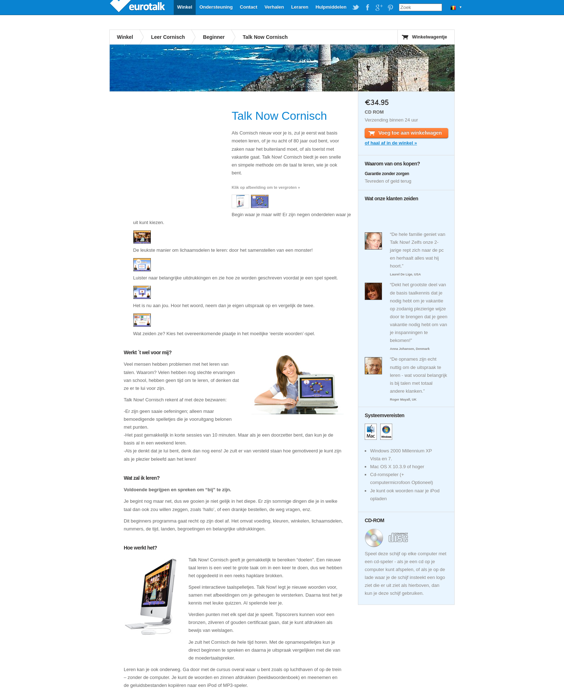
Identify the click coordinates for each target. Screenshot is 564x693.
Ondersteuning (215, 7)
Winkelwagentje (429, 37)
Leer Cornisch (168, 37)
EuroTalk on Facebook (367, 7)
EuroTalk (138, 7)
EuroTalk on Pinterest (390, 7)
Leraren (299, 7)
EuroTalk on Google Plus (379, 7)
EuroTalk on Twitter (355, 7)
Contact (248, 7)
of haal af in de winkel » (391, 143)
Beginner (214, 37)
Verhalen (274, 7)
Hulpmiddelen (330, 7)
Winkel (184, 7)
